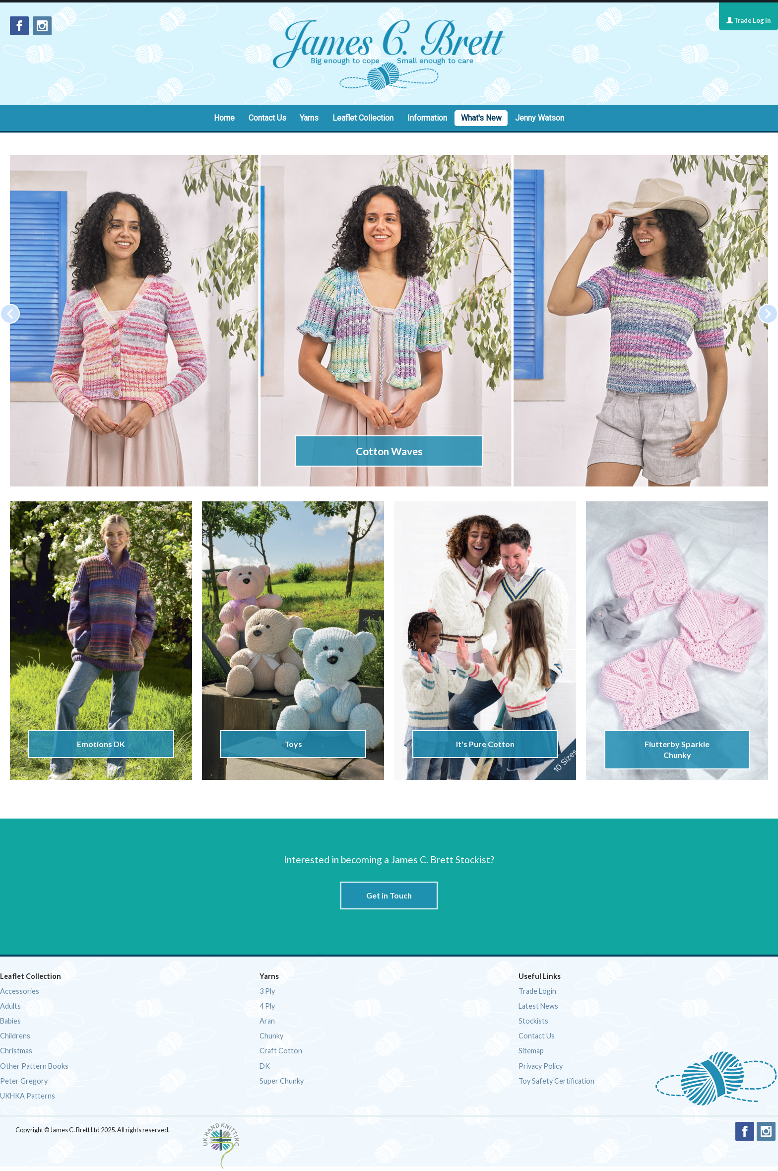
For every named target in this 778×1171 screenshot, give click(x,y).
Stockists (533, 1021)
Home (224, 118)
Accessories (19, 991)
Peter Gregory (24, 1081)
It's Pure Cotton (484, 744)
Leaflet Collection (362, 118)
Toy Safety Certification (556, 1081)
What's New (481, 118)
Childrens (15, 1036)
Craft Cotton (280, 1050)
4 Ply (267, 1006)
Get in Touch (389, 895)
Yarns (309, 118)
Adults (10, 1006)
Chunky (271, 1036)
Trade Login (537, 991)
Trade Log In (748, 20)
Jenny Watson (539, 118)
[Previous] (10, 314)
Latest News (538, 1006)
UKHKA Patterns (27, 1096)
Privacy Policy (541, 1066)
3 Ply (267, 991)
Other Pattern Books (34, 1066)
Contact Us (267, 118)
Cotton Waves (389, 451)
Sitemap (531, 1050)
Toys (293, 744)
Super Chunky (281, 1081)
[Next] (768, 314)
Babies (10, 1021)
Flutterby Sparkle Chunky (677, 749)
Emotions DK (101, 744)
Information (427, 118)
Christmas (16, 1050)
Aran (267, 1021)
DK (264, 1066)
